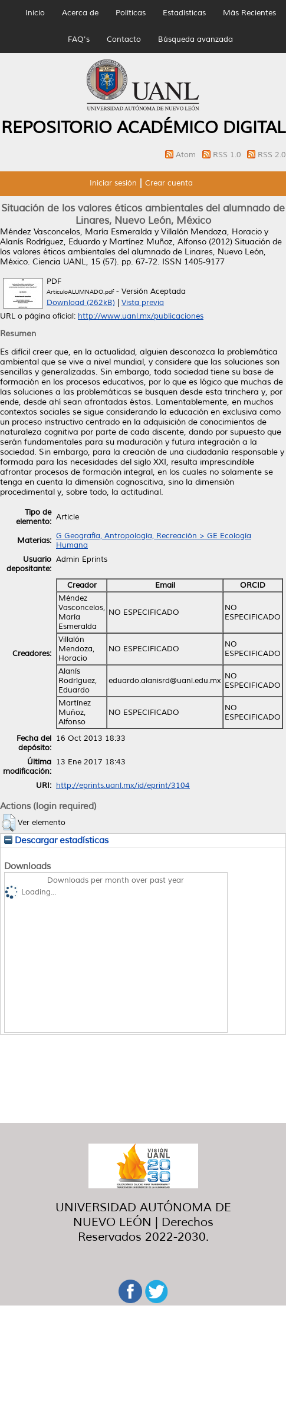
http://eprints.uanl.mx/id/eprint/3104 (123, 785)
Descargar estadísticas (56, 840)
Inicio (35, 13)
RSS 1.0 (228, 155)
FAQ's (79, 39)
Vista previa (142, 302)
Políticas (131, 13)
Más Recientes (249, 13)
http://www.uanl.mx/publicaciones (140, 316)
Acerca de (80, 13)
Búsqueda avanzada (195, 39)
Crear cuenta (169, 183)
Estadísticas (184, 13)
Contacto (124, 39)
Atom (187, 155)
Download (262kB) (81, 302)
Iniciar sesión (113, 183)
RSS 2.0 (272, 155)
